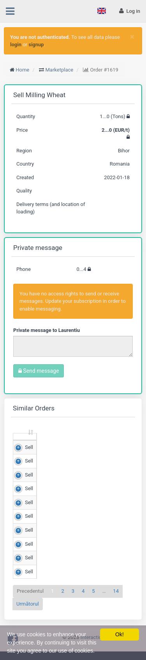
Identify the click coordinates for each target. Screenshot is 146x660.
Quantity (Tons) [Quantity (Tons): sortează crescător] (57, 440)
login (15, 44)
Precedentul (30, 598)
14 (116, 598)
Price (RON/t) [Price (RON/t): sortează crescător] (105, 440)
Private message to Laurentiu (46, 330)
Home (22, 70)
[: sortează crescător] (25, 440)
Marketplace (60, 70)
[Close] (132, 37)
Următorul (27, 611)
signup (36, 44)
